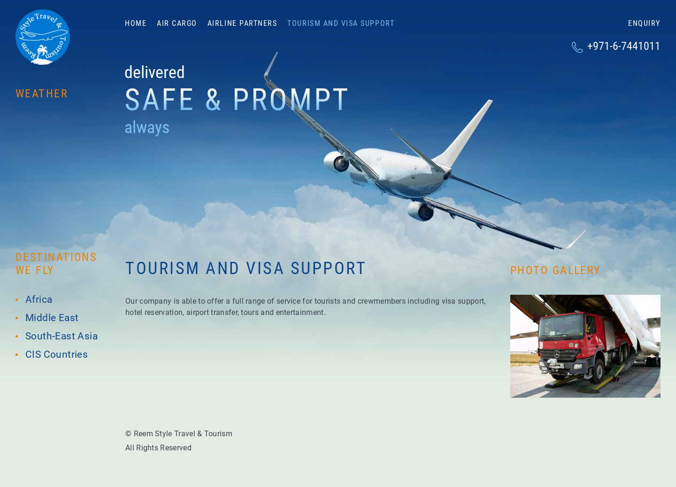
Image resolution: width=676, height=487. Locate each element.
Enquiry (644, 23)
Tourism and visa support (340, 23)
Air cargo (177, 23)
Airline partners (242, 23)
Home (135, 23)
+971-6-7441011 (624, 46)
